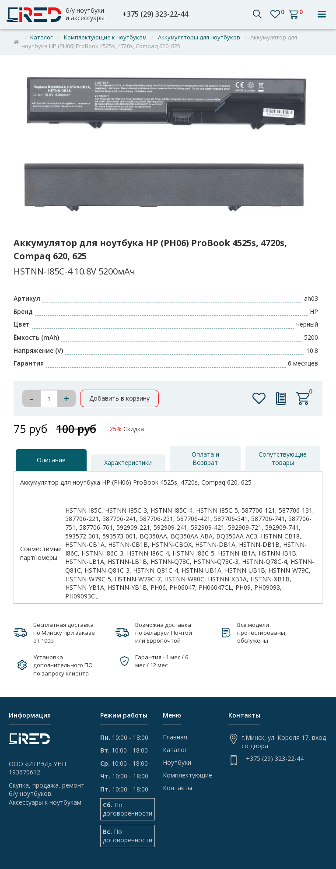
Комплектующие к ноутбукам (105, 37)
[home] (58, 15)
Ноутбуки (177, 763)
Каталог (41, 37)
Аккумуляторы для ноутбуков (199, 37)
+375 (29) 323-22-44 (155, 14)
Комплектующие (187, 775)
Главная (175, 737)
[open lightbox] (168, 147)
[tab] (51, 460)
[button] (321, 14)
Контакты (177, 788)
